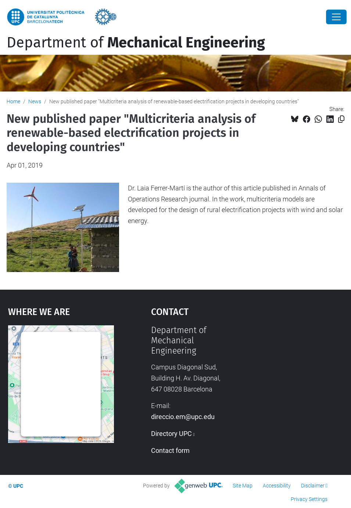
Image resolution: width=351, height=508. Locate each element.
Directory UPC (171, 433)
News (34, 101)
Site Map (242, 486)
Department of (136, 42)
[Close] (336, 17)
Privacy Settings (309, 499)
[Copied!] (341, 119)
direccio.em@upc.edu (183, 417)
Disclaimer (313, 486)
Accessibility (277, 486)
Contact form (170, 450)
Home (13, 101)
